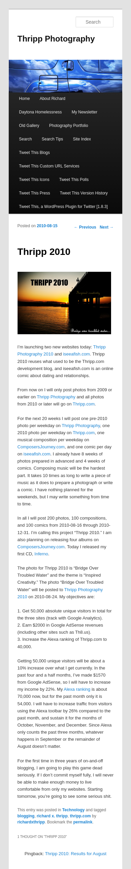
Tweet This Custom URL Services (49, 166)
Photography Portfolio (68, 125)
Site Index (82, 139)
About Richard (52, 98)
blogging (26, 816)
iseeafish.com (76, 354)
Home (24, 98)
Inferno (41, 553)
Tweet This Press (34, 193)
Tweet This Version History (84, 193)
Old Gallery (29, 125)
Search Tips (52, 139)
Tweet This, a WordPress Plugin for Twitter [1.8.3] (63, 206)
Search (25, 139)
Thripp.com (84, 403)
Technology (73, 810)
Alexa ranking (77, 689)
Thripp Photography (56, 38)
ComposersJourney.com (41, 446)
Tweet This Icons (34, 179)
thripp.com (80, 816)
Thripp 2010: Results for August (75, 853)
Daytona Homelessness (40, 112)
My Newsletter (84, 112)
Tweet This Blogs (34, 152)
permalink (83, 822)
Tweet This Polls (73, 179)
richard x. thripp (52, 816)
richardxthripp (31, 822)
